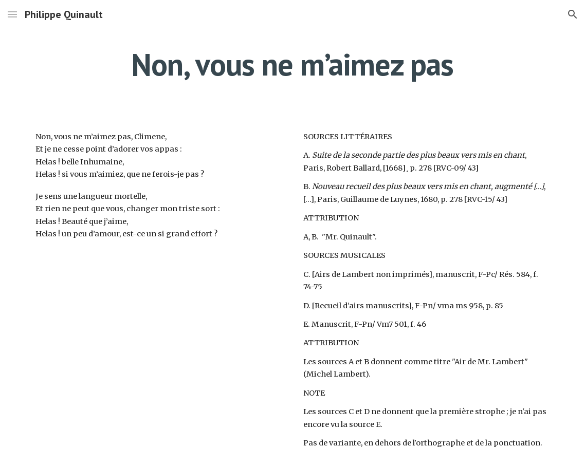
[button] (12, 14)
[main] (293, 64)
